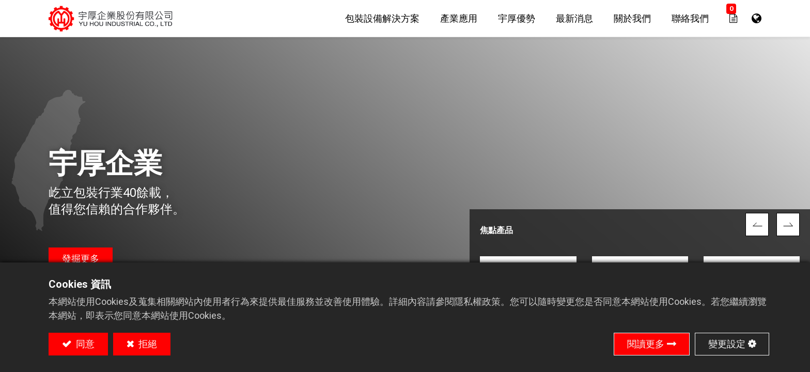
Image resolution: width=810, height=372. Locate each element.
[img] (757, 224)
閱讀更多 (645, 343)
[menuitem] (382, 18)
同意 (84, 343)
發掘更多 (80, 258)
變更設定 (726, 343)
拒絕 (146, 343)
